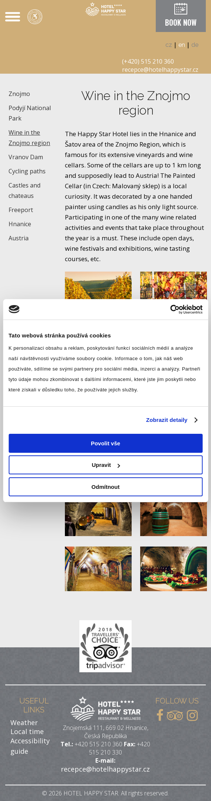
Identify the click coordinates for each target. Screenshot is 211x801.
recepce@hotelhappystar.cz (160, 69)
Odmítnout (106, 487)
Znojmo (19, 94)
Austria (19, 238)
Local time (27, 731)
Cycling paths (27, 171)
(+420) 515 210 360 (148, 61)
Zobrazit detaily (167, 420)
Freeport (21, 210)
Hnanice (20, 224)
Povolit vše (105, 443)
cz (168, 44)
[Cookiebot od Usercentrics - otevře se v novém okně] (170, 309)
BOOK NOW (181, 22)
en (181, 44)
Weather (24, 722)
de (194, 44)
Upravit (106, 465)
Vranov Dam (26, 157)
